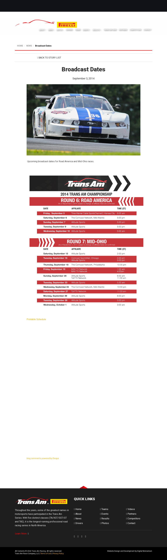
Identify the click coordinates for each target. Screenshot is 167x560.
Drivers (69, 30)
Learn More (22, 533)
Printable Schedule (36, 319)
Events (86, 30)
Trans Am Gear (110, 30)
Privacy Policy (58, 554)
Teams (78, 30)
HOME (20, 45)
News (50, 30)
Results (96, 30)
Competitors (135, 30)
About (42, 30)
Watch (59, 30)
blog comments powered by (43, 458)
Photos (104, 523)
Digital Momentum (78, 553)
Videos (130, 509)
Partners (123, 30)
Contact (147, 30)
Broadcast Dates (43, 45)
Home (78, 509)
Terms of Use (45, 554)
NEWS (29, 45)
